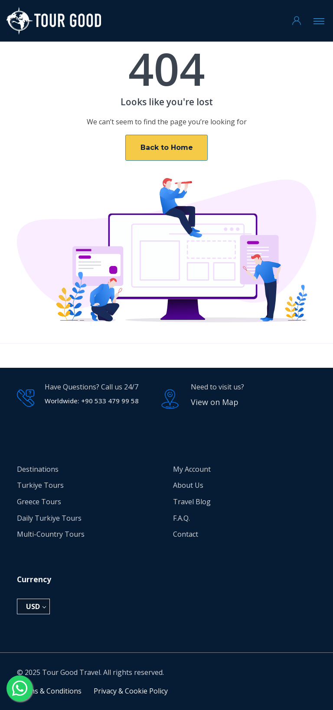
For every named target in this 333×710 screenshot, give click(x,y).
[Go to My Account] (296, 20)
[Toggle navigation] (318, 21)
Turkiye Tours (40, 485)
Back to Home (166, 147)
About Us (188, 485)
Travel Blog (192, 501)
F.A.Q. (181, 518)
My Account (192, 469)
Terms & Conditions (49, 691)
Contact (185, 534)
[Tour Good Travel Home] (54, 20)
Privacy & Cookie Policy (131, 691)
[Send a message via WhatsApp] (20, 688)
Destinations (38, 469)
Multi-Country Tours (51, 534)
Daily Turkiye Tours (49, 518)
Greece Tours (39, 501)
